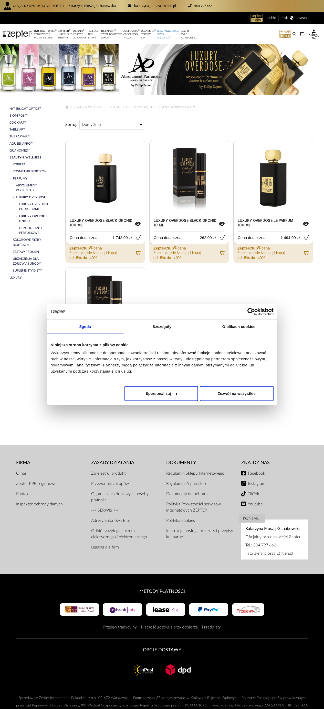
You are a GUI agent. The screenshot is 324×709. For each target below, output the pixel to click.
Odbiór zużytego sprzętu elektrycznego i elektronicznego (119, 534)
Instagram (256, 484)
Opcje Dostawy (162, 650)
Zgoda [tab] (85, 326)
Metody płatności (162, 591)
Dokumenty (181, 463)
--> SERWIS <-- (105, 510)
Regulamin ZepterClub (186, 484)
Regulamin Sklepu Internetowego (195, 473)
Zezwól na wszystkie (237, 393)
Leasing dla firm (105, 547)
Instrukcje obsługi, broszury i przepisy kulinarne (199, 534)
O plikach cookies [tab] (238, 326)
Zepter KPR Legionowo (36, 484)
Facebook (256, 473)
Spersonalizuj (161, 393)
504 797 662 (203, 5)
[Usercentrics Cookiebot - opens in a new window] (251, 311)
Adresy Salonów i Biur (110, 520)
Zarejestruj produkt (108, 473)
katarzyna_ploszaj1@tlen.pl (155, 5)
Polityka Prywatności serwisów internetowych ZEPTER (193, 507)
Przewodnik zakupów (110, 484)
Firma (23, 463)
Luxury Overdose (139, 107)
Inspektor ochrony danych (39, 504)
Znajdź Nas (255, 463)
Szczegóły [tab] (162, 326)
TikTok (253, 494)
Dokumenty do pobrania (188, 494)
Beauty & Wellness (88, 107)
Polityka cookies (180, 520)
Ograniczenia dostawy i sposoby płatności (120, 497)
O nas (21, 473)
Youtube (255, 504)
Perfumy (114, 107)
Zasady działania (112, 463)
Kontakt (23, 494)
